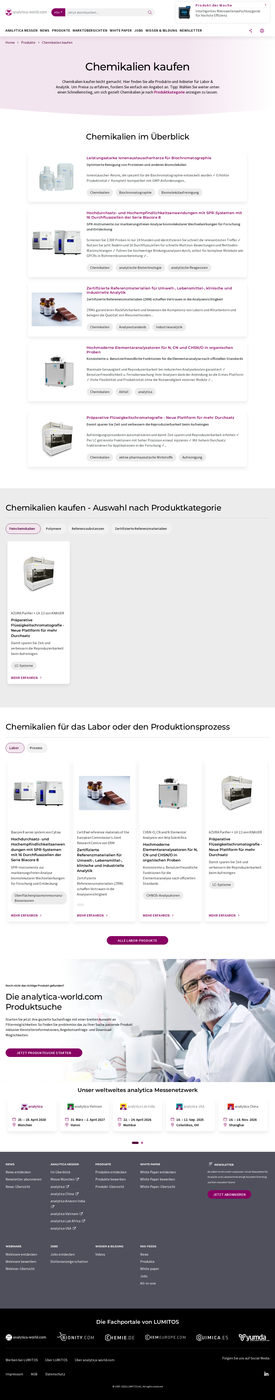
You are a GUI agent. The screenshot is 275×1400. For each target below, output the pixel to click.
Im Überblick (60, 1172)
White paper (149, 1268)
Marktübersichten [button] (90, 30)
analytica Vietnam (66, 1213)
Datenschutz (55, 1374)
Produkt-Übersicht (109, 1186)
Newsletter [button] (191, 30)
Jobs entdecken (62, 1254)
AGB (34, 1374)
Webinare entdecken (21, 1254)
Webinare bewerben (21, 1261)
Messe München (64, 1179)
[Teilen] (250, 31)
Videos (100, 1254)
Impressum (14, 1374)
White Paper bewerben (157, 1179)
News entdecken (18, 1172)
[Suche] (150, 12)
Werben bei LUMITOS (22, 1360)
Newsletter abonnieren (23, 1179)
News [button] (45, 30)
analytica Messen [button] (21, 30)
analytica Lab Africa (67, 1221)
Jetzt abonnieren (229, 1194)
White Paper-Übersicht (157, 1186)
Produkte (147, 1261)
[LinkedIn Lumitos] (266, 1374)
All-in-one (148, 1283)
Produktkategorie (169, 92)
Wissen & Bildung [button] (161, 30)
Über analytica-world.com (94, 1360)
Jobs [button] (138, 30)
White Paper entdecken (158, 1172)
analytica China (64, 1193)
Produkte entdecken (111, 1172)
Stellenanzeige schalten (69, 1261)
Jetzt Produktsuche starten (44, 1052)
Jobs (144, 1276)
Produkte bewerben (110, 1179)
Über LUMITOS (56, 1360)
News (144, 1254)
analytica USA (63, 1228)
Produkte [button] (61, 30)
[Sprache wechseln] (262, 31)
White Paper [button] (121, 30)
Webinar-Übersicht (20, 1268)
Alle (57, 12)
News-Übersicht (18, 1186)
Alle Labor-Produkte (137, 940)
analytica (60, 1186)
